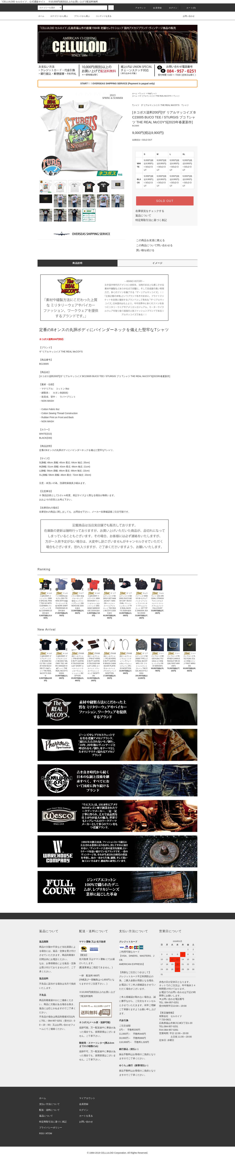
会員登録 (155, 8)
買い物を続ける (143, 250)
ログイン (171, 8)
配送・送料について (49, 1110)
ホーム (41, 16)
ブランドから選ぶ (80, 16)
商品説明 (77, 263)
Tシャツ (142, 93)
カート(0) (189, 8)
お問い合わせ (187, 16)
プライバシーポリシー (50, 1127)
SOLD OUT (164, 201)
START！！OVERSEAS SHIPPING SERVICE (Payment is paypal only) (117, 83)
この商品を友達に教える (148, 240)
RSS (41, 1133)
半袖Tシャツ (152, 93)
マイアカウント (87, 1098)
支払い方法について (49, 1104)
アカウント (138, 8)
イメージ (157, 263)
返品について (143, 215)
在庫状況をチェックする (149, 211)
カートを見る (86, 1115)
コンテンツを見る (101, 16)
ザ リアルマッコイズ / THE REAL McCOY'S (155, 96)
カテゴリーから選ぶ (57, 16)
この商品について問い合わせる (152, 245)
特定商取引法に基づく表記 (151, 220)
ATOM (49, 1133)
